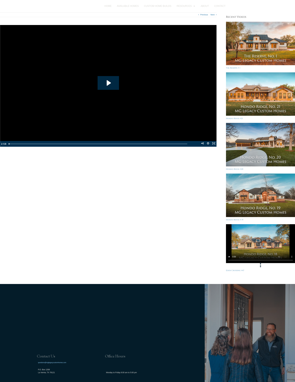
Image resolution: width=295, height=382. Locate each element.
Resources (186, 6)
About (205, 6)
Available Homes (128, 6)
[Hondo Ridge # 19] (260, 195)
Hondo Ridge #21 (234, 118)
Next (213, 14)
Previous (204, 14)
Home (108, 6)
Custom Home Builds (157, 6)
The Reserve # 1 (233, 68)
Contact (220, 6)
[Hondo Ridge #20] (260, 144)
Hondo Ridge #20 (234, 169)
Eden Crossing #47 (235, 270)
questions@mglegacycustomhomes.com (52, 362)
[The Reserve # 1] (260, 43)
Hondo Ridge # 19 (234, 220)
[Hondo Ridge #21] (260, 94)
